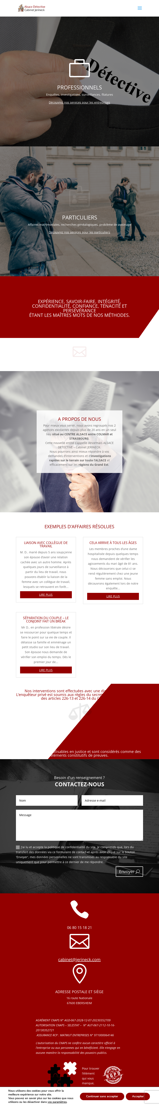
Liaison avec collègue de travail (46, 544)
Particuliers (79, 217)
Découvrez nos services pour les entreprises (79, 102)
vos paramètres (57, 1102)
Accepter (138, 1096)
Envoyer (126, 871)
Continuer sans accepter (102, 1096)
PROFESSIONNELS (79, 87)
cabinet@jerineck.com (79, 959)
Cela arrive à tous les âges (113, 542)
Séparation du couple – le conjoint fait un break (46, 620)
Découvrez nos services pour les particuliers (79, 232)
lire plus (46, 595)
